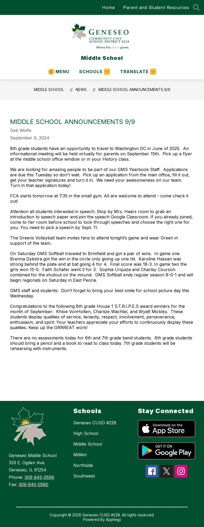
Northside (83, 465)
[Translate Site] (137, 71)
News (81, 89)
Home (108, 7)
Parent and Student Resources (156, 7)
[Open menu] (58, 71)
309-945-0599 (39, 477)
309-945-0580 (33, 484)
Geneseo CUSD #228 (94, 422)
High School (85, 433)
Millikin (80, 454)
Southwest (84, 476)
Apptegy (113, 519)
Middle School (49, 89)
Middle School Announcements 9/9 (134, 89)
